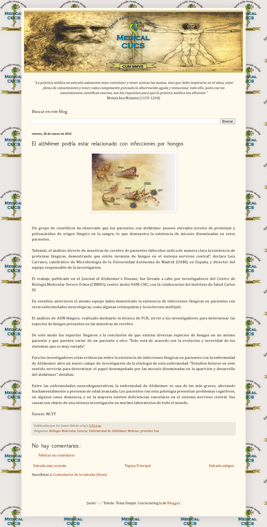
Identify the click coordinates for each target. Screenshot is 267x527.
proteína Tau (150, 431)
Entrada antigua (221, 466)
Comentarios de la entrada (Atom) (80, 475)
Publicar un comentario (56, 455)
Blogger (173, 503)
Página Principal (138, 466)
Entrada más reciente (49, 466)
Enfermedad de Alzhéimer (107, 431)
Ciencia (82, 431)
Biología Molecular (62, 431)
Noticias (133, 431)
